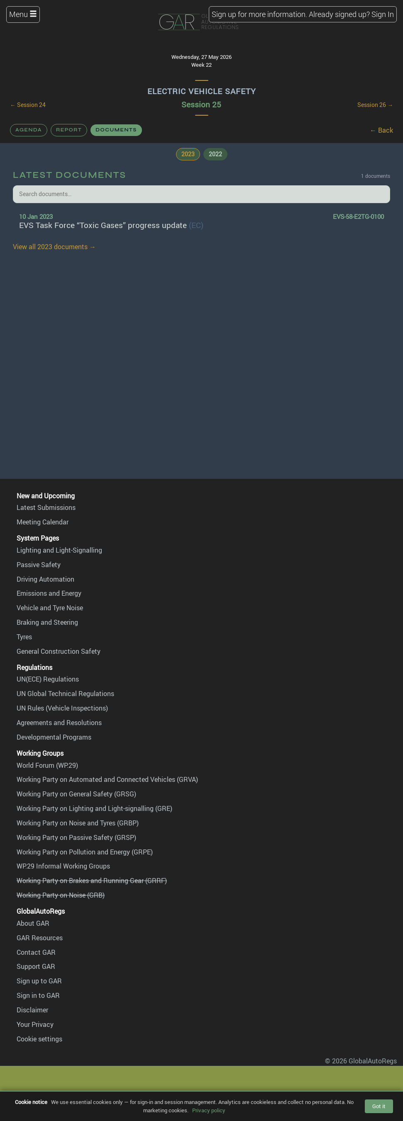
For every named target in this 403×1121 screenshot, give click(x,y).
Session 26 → (375, 105)
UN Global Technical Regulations (65, 693)
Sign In (382, 14)
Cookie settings (39, 1038)
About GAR (33, 923)
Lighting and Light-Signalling (59, 550)
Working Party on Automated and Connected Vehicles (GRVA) (107, 779)
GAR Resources (40, 937)
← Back (381, 130)
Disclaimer (32, 1009)
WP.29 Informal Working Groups (63, 866)
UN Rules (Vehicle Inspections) (62, 708)
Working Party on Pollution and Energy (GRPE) (85, 852)
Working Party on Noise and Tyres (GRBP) (78, 822)
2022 (215, 154)
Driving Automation (45, 579)
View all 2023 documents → (54, 246)
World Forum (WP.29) (47, 765)
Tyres (24, 636)
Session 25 (201, 104)
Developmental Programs (54, 737)
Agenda (28, 130)
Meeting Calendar (42, 522)
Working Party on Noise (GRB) (61, 895)
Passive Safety (39, 564)
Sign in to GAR (38, 995)
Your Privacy (35, 1024)
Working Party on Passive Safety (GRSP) (76, 837)
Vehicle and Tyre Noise (50, 607)
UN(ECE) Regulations (48, 679)
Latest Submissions (46, 507)
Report (69, 130)
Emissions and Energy (49, 593)
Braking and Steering (47, 622)
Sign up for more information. (259, 14)
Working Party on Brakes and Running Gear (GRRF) (92, 880)
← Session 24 (28, 105)
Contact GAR (36, 952)
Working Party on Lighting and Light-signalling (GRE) (94, 808)
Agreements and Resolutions (59, 722)
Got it (379, 1106)
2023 (188, 154)
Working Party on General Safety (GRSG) (76, 793)
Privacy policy (208, 1110)
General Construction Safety (58, 651)
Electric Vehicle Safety (201, 91)
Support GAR (36, 966)
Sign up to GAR (39, 980)
